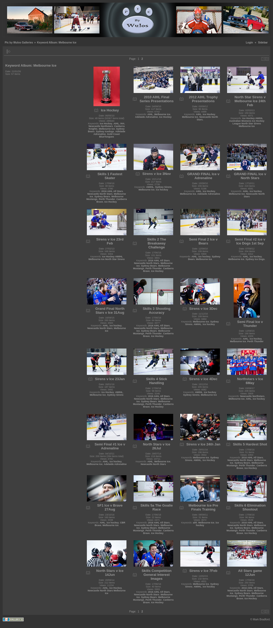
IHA (122, 123)
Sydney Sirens (163, 187)
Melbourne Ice (107, 128)
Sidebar (263, 42)
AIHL (116, 123)
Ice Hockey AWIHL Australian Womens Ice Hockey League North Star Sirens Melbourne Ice (246, 122)
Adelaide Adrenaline (146, 117)
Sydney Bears (102, 196)
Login (249, 42)
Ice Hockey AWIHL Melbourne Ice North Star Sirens (106, 258)
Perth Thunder (107, 199)
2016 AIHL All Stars (112, 191)
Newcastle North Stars (100, 194)
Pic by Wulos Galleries (19, 42)
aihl (195, 522)
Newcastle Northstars (100, 126)
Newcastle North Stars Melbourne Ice (107, 592)
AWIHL (150, 187)
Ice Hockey (106, 123)
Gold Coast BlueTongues (109, 135)
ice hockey (162, 189)
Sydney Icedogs (105, 131)
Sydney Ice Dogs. (255, 259)
